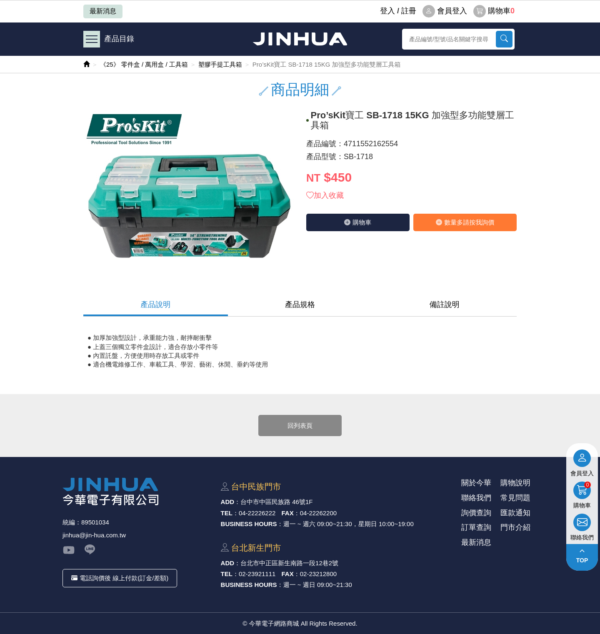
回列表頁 (300, 425)
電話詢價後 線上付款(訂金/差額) (119, 578)
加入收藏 (325, 195)
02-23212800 (318, 573)
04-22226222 (257, 513)
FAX (288, 513)
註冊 (408, 11)
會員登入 (444, 11)
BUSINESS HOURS (249, 523)
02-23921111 (257, 573)
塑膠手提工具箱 (220, 64)
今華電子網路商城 (300, 39)
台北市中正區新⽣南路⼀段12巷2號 (289, 563)
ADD (228, 501)
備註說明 (445, 304)
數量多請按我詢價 (465, 222)
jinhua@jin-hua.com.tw (94, 535)
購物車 (494, 11)
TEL (226, 513)
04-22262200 (318, 513)
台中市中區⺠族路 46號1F (276, 501)
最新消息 (103, 11)
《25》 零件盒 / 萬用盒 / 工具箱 (144, 64)
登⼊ (387, 11)
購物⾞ (357, 222)
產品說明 (155, 304)
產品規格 (300, 304)
